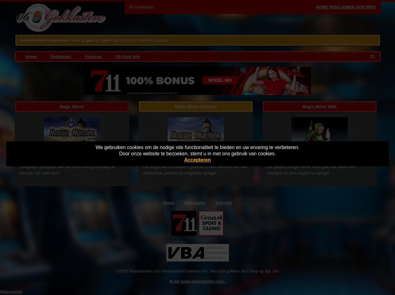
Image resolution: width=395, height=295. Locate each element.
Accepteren (197, 160)
